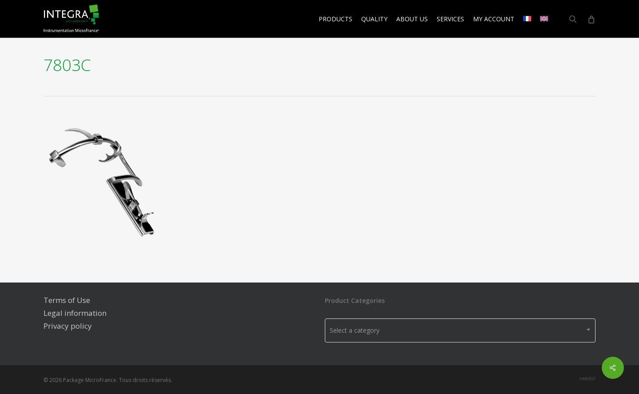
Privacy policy (67, 325)
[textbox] (460, 330)
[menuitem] (527, 19)
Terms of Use (66, 300)
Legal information (74, 313)
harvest (588, 379)
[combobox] (460, 330)
